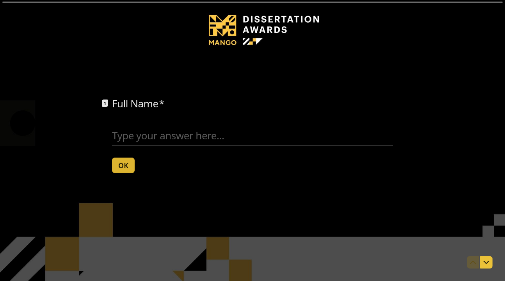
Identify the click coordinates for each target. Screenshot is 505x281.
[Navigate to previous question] (473, 262)
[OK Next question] (123, 165)
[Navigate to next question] (486, 262)
